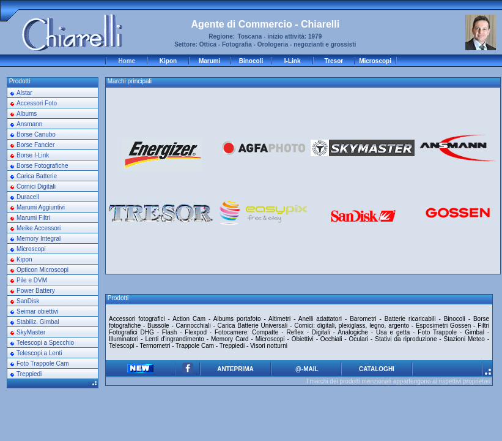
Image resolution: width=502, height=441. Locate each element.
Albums (27, 113)
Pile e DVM (32, 280)
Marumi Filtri (33, 217)
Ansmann (29, 124)
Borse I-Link (33, 155)
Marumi (210, 61)
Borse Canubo (36, 134)
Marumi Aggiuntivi (41, 207)
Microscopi (375, 61)
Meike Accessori (39, 228)
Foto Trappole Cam (43, 363)
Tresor (334, 61)
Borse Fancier (35, 144)
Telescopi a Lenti (39, 353)
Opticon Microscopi (42, 269)
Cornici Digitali (36, 186)
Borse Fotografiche (42, 165)
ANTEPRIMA (235, 369)
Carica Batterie (37, 176)
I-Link (292, 61)
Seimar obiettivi (37, 311)
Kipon (168, 61)
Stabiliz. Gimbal (38, 321)
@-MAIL (305, 369)
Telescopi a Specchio (45, 342)
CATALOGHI (376, 369)
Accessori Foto (37, 103)
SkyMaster (31, 332)
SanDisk (28, 301)
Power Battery (36, 290)
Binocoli (251, 61)
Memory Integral (39, 238)
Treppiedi (29, 374)
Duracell (28, 197)
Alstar (24, 92)
